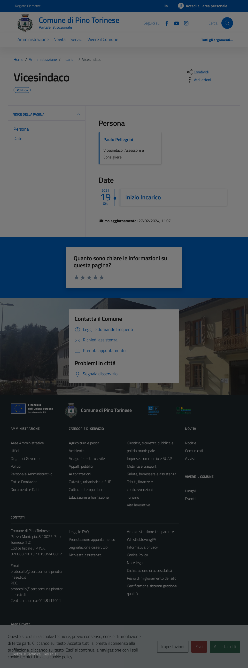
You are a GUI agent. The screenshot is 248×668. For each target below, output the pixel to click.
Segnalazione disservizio (88, 547)
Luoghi (190, 491)
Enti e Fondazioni (24, 482)
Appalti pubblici (81, 466)
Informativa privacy (142, 547)
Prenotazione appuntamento (92, 539)
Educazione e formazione (89, 497)
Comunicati (194, 451)
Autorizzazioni (80, 474)
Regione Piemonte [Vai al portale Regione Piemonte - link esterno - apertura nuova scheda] (28, 5)
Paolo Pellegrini (118, 139)
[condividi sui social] (197, 72)
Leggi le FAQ (79, 531)
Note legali (135, 563)
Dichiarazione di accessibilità (149, 570)
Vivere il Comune (102, 39)
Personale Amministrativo (31, 474)
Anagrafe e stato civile (87, 458)
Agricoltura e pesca (84, 443)
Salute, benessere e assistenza (151, 474)
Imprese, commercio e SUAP (149, 458)
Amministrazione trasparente (150, 531)
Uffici (15, 451)
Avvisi (189, 458)
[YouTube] (174, 23)
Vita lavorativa (138, 505)
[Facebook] (165, 23)
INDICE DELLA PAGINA (46, 114)
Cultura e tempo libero (86, 489)
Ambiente (77, 451)
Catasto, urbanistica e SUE (90, 482)
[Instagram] (184, 23)
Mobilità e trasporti (142, 466)
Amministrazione (33, 39)
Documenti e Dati (25, 489)
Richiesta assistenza (85, 555)
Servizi (76, 39)
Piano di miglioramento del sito (151, 578)
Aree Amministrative (27, 443)
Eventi (190, 499)
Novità (60, 39)
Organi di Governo (25, 458)
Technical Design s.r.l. (43, 654)
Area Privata (21, 624)
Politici (16, 466)
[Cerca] (227, 23)
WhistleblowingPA (141, 539)
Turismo (133, 497)
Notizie (190, 443)
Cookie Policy (137, 555)
